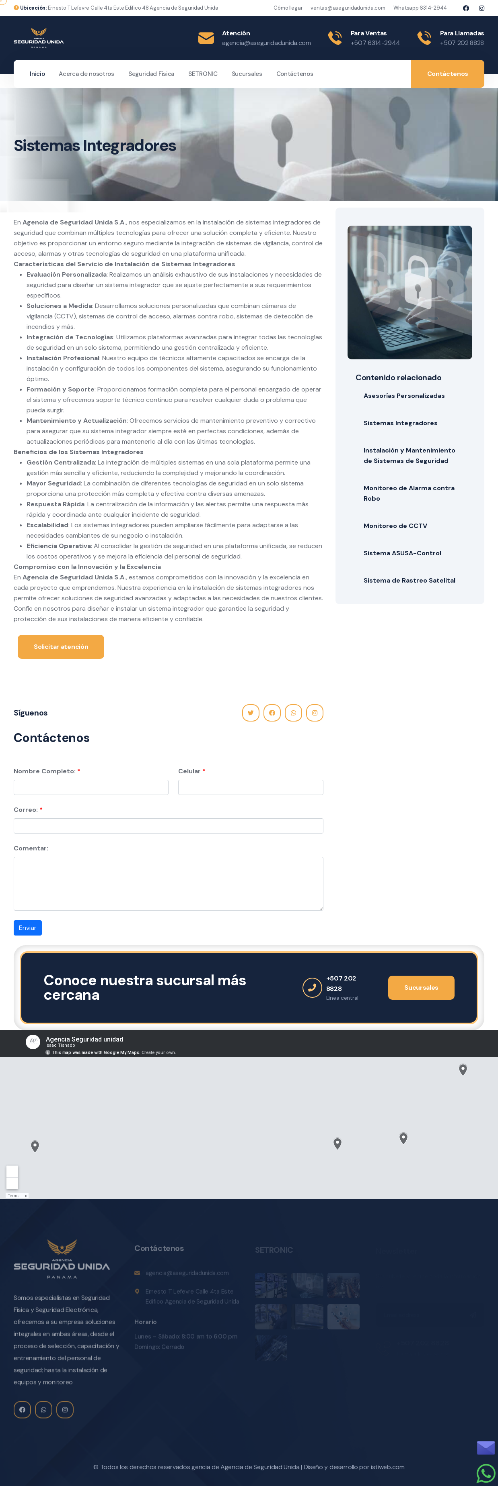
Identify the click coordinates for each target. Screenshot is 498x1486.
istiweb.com (387, 1467)
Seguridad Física (151, 74)
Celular (189, 771)
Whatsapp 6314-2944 (420, 7)
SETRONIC (203, 74)
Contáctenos (294, 74)
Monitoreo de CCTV (395, 526)
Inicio (37, 74)
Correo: (26, 809)
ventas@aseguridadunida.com (348, 7)
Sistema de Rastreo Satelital (409, 580)
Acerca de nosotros (86, 74)
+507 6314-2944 (376, 43)
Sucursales (247, 74)
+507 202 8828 (462, 43)
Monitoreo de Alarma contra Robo (409, 493)
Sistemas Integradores (401, 423)
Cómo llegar (288, 7)
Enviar (28, 927)
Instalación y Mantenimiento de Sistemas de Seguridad (409, 455)
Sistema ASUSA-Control (402, 553)
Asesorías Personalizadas (404, 395)
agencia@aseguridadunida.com (266, 43)
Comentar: (31, 848)
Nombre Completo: (45, 771)
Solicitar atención (61, 646)
